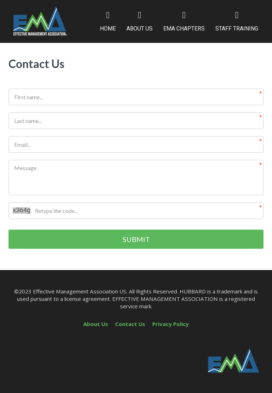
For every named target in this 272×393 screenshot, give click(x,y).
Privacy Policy (170, 324)
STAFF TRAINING (236, 21)
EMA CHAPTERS (184, 21)
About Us (95, 324)
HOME (108, 21)
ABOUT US (139, 21)
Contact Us (130, 324)
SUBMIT (136, 239)
